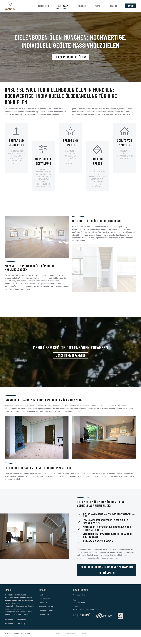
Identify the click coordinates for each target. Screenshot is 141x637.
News (97, 5)
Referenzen (43, 5)
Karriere (84, 633)
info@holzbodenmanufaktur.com (86, 609)
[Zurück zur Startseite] (10, 6)
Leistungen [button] (63, 5)
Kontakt (130, 6)
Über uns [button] (81, 5)
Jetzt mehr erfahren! (70, 355)
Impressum (58, 633)
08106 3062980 (79, 603)
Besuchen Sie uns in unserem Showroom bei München (105, 570)
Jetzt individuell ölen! (70, 57)
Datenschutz (71, 633)
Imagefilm (113, 5)
